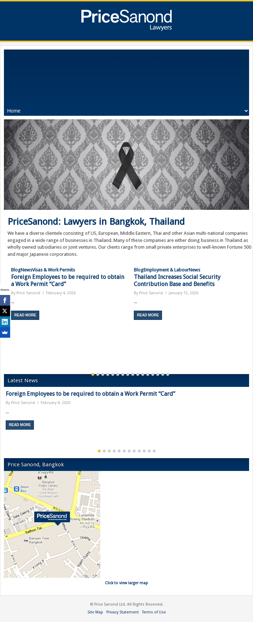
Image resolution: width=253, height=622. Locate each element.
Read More (25, 315)
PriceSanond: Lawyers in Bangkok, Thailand (96, 221)
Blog (16, 270)
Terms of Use (154, 612)
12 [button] (147, 374)
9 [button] (132, 374)
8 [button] (127, 374)
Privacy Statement (122, 612)
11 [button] (142, 374)
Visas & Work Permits (53, 270)
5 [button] (112, 374)
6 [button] (117, 374)
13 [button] (152, 374)
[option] (68, 293)
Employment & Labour (166, 270)
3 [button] (102, 374)
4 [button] (107, 374)
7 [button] (122, 374)
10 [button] (137, 374)
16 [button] (167, 374)
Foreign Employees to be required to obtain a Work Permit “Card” (90, 393)
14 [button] (157, 374)
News (26, 270)
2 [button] (97, 374)
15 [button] (162, 374)
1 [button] (92, 374)
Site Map (95, 612)
